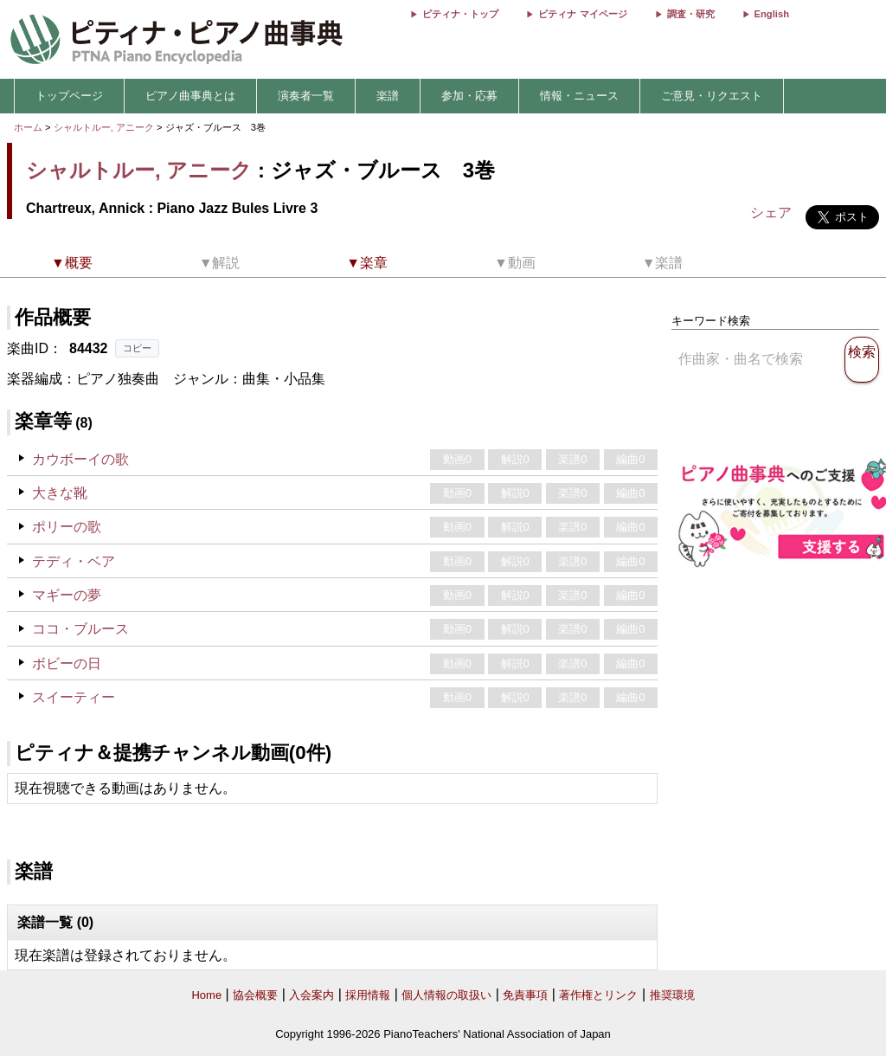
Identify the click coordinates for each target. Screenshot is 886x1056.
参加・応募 (469, 95)
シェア (771, 212)
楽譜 (387, 95)
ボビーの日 (66, 663)
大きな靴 (59, 493)
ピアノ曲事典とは (190, 95)
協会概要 (255, 994)
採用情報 (367, 994)
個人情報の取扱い (446, 994)
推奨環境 (672, 994)
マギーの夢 (66, 595)
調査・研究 (691, 14)
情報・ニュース (579, 95)
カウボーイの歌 (80, 459)
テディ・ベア (73, 561)
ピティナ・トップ (460, 14)
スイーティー (73, 697)
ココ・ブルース (80, 628)
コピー (137, 348)
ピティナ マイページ (582, 14)
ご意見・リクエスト (711, 95)
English (771, 14)
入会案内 (311, 994)
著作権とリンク (598, 994)
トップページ (69, 95)
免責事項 (525, 994)
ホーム (28, 127)
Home (206, 994)
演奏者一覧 (306, 95)
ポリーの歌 (66, 526)
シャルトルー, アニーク (104, 127)
